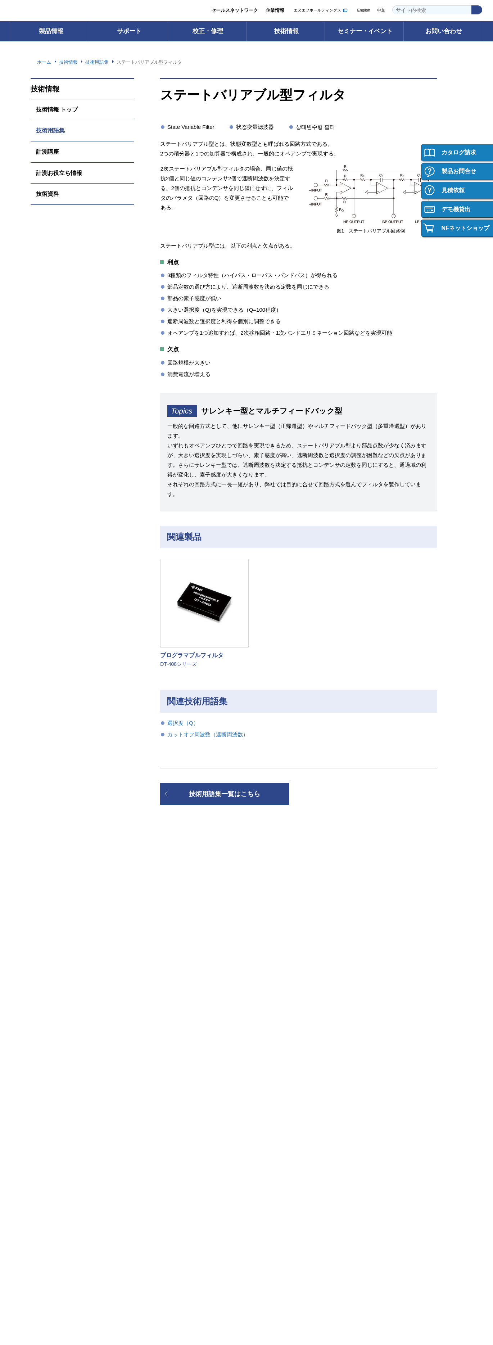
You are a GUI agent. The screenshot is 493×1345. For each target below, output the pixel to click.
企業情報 (275, 10)
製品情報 (51, 31)
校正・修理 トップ (277, 942)
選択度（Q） (183, 723)
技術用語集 (50, 130)
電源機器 (45, 953)
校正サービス (272, 953)
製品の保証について (57, 1134)
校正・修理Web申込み (282, 974)
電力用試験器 (50, 974)
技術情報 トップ (57, 109)
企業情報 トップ (164, 1102)
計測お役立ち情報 (59, 173)
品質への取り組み (166, 1176)
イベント (267, 1123)
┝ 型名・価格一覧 (55, 1006)
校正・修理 (208, 31)
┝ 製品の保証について (60, 1017)
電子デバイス (50, 985)
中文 (381, 10)
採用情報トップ (385, 1102)
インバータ (47, 964)
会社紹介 (378, 1112)
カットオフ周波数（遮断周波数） (207, 734)
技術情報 (286, 31)
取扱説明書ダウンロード (173, 964)
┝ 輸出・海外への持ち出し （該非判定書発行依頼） (65, 1042)
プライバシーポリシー (348, 1296)
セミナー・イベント (365, 31)
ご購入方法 (47, 1102)
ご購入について (53, 1084)
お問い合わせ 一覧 (55, 1254)
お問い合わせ (443, 31)
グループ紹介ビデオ (168, 1123)
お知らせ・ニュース (168, 1197)
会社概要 (156, 1134)
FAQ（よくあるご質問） (173, 974)
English (363, 10)
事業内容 (156, 1144)
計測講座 (47, 151)
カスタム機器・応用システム (66, 996)
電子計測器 (47, 942)
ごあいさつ (159, 1112)
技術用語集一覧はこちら (224, 794)
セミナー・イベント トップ (287, 1102)
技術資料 (47, 194)
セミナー (267, 1112)
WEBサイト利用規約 (399, 1296)
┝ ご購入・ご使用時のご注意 (67, 1027)
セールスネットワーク (234, 10)
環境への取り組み (166, 1165)
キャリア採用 (383, 1144)
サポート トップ (164, 942)
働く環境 (378, 1123)
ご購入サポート (52, 1112)
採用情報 (377, 1084)
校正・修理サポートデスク (286, 985)
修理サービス (272, 964)
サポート (129, 31)
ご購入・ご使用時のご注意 (64, 1123)
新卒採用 (378, 1134)
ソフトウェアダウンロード (175, 953)
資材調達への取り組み (170, 1186)
